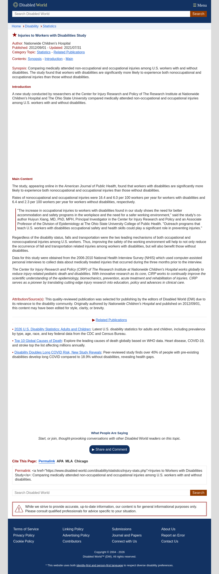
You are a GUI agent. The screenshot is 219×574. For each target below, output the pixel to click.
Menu (199, 5)
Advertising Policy (76, 535)
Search (198, 14)
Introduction (54, 59)
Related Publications (69, 52)
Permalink (47, 461)
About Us (168, 529)
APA (60, 461)
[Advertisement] (109, 141)
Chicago (81, 461)
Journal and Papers (127, 535)
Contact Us (169, 541)
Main (69, 59)
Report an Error (173, 535)
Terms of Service (26, 529)
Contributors (72, 541)
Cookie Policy (23, 541)
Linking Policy (73, 529)
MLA (69, 461)
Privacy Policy (24, 535)
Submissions (122, 529)
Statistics (43, 52)
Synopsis (35, 59)
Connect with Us (124, 541)
